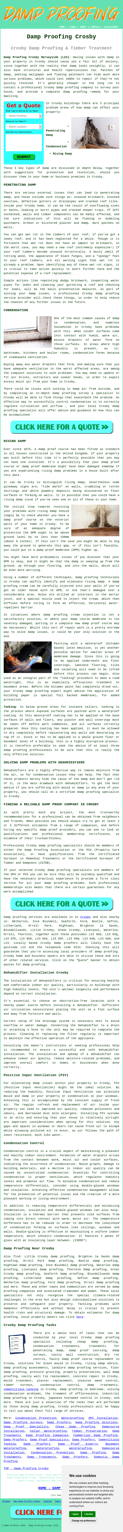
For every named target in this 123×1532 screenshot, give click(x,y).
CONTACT (95, 27)
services (41, 960)
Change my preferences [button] (84, 1520)
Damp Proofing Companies (47, 1435)
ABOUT (83, 27)
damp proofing (67, 87)
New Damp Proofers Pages (27, 1501)
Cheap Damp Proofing (75, 1426)
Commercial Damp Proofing (95, 1435)
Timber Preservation (89, 1431)
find (16, 1256)
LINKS (72, 27)
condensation (74, 322)
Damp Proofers (59, 1422)
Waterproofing (72, 1418)
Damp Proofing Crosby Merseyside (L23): (37, 57)
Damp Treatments (41, 1457)
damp (87, 107)
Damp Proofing (93, 1452)
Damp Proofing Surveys (23, 1422)
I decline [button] (88, 1514)
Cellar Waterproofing (48, 1431)
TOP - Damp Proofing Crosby (26, 1468)
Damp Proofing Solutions (96, 1422)
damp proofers (66, 943)
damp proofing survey (70, 393)
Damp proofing (15, 917)
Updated (48, 1501)
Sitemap (6, 1501)
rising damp (51, 470)
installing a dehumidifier (75, 1005)
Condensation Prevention (36, 1418)
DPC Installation (103, 1418)
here (79, 1317)
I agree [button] (75, 1514)
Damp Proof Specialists (26, 1426)
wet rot (37, 243)
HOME (62, 27)
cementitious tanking (21, 1389)
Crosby (85, 917)
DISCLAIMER (111, 27)
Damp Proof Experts (78, 1444)
